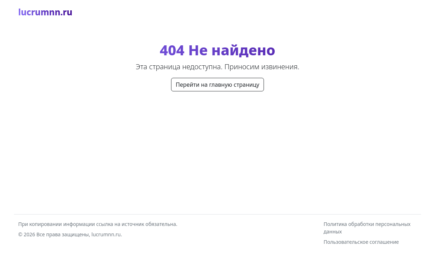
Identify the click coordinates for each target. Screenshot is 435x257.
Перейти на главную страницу (217, 85)
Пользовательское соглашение (361, 241)
